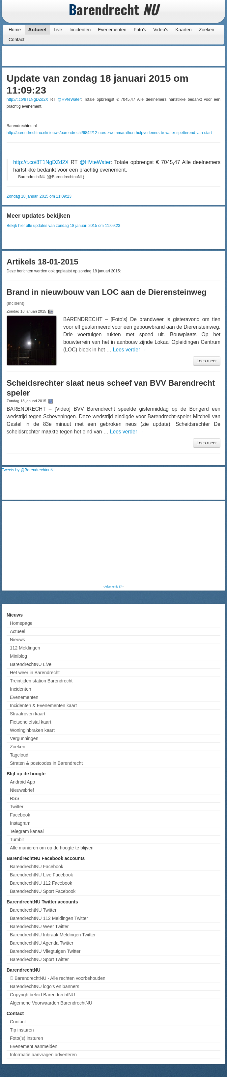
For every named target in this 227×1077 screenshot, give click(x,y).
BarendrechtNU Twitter (33, 910)
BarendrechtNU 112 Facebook (41, 883)
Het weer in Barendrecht (35, 672)
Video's (160, 29)
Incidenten (80, 29)
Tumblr (17, 839)
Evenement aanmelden (33, 1046)
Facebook (20, 814)
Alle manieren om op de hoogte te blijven (52, 847)
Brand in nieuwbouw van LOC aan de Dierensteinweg (107, 292)
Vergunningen (24, 738)
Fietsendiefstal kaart (30, 722)
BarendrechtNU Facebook (36, 866)
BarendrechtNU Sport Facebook (42, 891)
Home (15, 29)
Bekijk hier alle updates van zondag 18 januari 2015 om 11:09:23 (63, 225)
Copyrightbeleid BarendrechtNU (42, 994)
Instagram (20, 823)
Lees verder (130, 349)
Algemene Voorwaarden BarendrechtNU (51, 1003)
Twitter (16, 806)
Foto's (140, 29)
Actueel (37, 29)
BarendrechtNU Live (30, 664)
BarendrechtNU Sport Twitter (39, 959)
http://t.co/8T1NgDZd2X (27, 99)
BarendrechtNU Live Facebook (41, 874)
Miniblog (18, 656)
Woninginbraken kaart (32, 730)
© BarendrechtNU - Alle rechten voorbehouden (57, 978)
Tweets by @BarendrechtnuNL (29, 470)
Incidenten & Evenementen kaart (43, 705)
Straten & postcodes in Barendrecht (46, 763)
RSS (14, 798)
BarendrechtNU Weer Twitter (39, 926)
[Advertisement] (171, 56)
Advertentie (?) (113, 586)
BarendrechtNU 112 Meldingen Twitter (49, 918)
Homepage (21, 623)
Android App (22, 782)
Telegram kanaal (27, 831)
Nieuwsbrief (22, 790)
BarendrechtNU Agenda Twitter (41, 943)
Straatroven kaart (27, 713)
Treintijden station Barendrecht (41, 680)
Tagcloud (19, 755)
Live (58, 29)
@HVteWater (69, 99)
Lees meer (207, 360)
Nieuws (17, 639)
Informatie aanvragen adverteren (43, 1054)
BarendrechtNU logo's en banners (44, 986)
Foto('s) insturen (26, 1038)
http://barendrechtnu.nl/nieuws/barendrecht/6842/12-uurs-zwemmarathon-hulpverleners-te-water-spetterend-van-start (109, 132)
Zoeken (206, 29)
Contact (16, 39)
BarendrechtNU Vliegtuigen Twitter (45, 951)
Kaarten (184, 29)
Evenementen (112, 29)
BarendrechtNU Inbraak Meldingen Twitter (53, 934)
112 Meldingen (25, 647)
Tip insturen (22, 1030)
